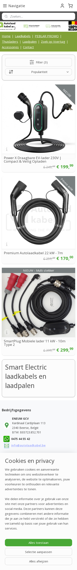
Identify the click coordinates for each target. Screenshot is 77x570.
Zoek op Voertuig (53, 41)
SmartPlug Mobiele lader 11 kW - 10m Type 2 (34, 342)
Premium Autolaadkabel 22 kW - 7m (33, 253)
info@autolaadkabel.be (28, 445)
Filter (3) (38, 62)
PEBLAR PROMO (47, 36)
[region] (38, 500)
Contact (28, 47)
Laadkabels (23, 36)
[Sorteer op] (38, 72)
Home (6, 36)
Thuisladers (10, 41)
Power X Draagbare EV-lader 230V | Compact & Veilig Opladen (32, 159)
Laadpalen (29, 41)
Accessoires (10, 47)
